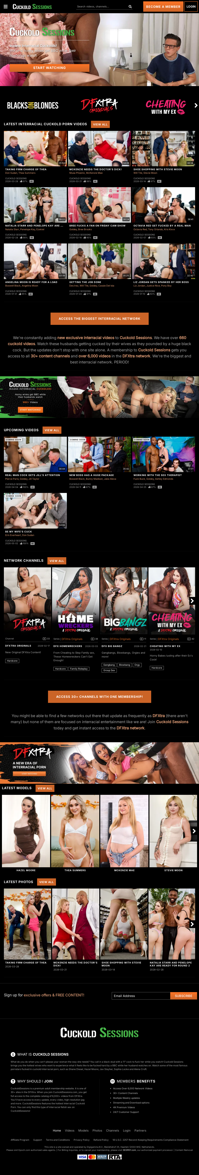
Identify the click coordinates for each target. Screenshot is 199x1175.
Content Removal (184, 1150)
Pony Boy (166, 285)
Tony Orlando (155, 229)
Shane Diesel (76, 1069)
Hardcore (12, 660)
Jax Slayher (106, 1069)
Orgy (137, 664)
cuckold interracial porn (45, 1069)
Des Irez (74, 285)
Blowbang (124, 664)
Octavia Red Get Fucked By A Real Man (162, 225)
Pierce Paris (12, 478)
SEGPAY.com (129, 1150)
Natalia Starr (12, 229)
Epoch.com (24, 1150)
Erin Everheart (13, 535)
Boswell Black (13, 285)
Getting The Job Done (85, 282)
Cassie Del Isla (106, 285)
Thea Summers (26, 172)
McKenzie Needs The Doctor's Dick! (95, 169)
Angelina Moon (30, 285)
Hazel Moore (26, 870)
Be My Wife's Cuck (18, 531)
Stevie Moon (150, 172)
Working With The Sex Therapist (158, 475)
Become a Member (163, 7)
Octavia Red (140, 229)
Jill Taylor (34, 478)
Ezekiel (40, 229)
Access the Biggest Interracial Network (100, 319)
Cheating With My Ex (165, 646)
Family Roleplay (79, 668)
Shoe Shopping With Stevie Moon (158, 169)
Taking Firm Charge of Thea (26, 169)
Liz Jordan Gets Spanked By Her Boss (161, 282)
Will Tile (138, 172)
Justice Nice (153, 285)
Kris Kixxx (169, 229)
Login (191, 6)
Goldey (73, 229)
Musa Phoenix (77, 172)
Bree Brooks (85, 229)
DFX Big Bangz (112, 646)
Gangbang (109, 664)
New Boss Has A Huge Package (91, 475)
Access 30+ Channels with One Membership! (99, 697)
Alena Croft (140, 1069)
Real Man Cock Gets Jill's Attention (32, 475)
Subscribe (183, 996)
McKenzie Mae (94, 172)
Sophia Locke (121, 1069)
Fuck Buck (139, 478)
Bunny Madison (94, 478)
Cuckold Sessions (16, 178)
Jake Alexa (110, 478)
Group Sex (109, 670)
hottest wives (34, 1065)
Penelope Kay (27, 229)
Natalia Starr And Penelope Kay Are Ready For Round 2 (46, 225)
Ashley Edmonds (164, 478)
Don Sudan (11, 172)
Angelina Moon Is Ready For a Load (31, 282)
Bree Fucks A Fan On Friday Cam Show (97, 225)
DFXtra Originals (18, 645)
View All (100, 124)
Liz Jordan (139, 285)
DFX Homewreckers (67, 646)
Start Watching (49, 68)
